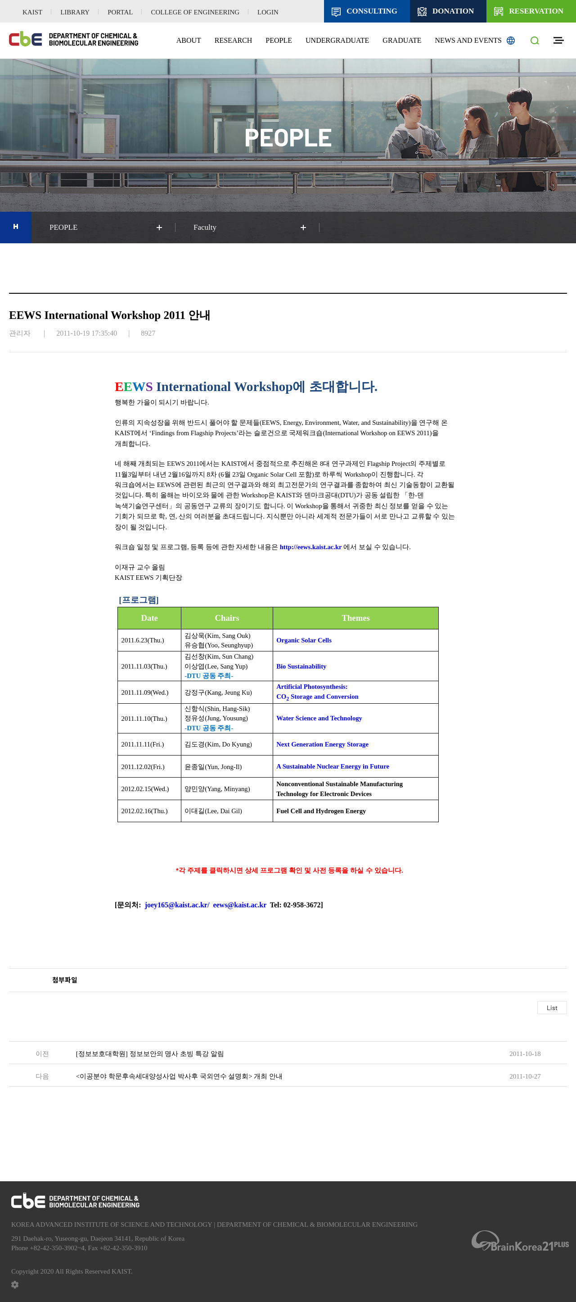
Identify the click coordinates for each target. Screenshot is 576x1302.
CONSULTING (371, 11)
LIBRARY (75, 12)
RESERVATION (536, 11)
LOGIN (268, 12)
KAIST (32, 12)
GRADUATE (401, 40)
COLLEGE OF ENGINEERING (195, 12)
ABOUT (188, 40)
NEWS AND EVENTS (468, 40)
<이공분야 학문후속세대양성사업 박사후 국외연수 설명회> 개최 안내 (179, 1076)
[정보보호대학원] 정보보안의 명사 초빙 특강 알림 (150, 1053)
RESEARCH (233, 40)
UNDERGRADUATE (337, 40)
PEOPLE (279, 40)
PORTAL (120, 12)
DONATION (453, 11)
